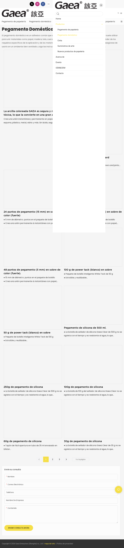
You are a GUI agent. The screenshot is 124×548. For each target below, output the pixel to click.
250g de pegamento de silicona (23, 387)
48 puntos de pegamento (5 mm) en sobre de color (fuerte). (32, 271)
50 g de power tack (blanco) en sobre (27, 332)
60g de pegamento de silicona (23, 441)
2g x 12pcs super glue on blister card (86, 157)
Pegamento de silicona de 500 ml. (85, 327)
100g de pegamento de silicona (83, 387)
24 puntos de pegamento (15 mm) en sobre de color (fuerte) (32, 213)
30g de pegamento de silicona (83, 441)
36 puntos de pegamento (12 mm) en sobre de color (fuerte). (93, 213)
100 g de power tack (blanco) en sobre (88, 269)
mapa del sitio (50, 544)
